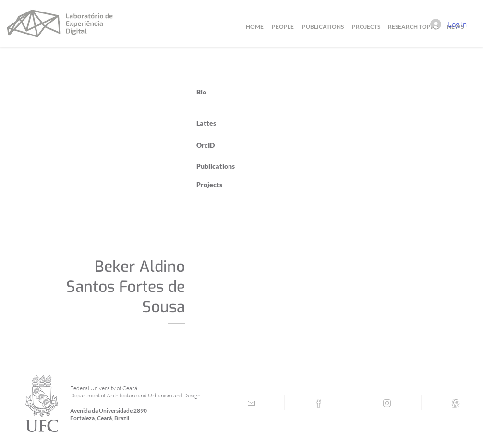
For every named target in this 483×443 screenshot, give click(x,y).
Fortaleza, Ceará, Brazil (99, 417)
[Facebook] (318, 403)
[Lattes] (455, 403)
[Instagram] (387, 403)
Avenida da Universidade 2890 (108, 410)
